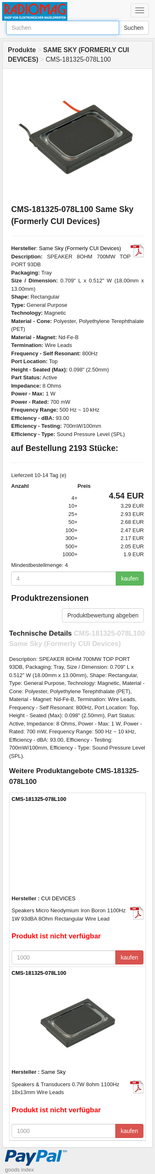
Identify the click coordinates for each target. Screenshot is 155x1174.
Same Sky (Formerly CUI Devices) (80, 248)
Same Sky (53, 1072)
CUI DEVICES (58, 898)
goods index (19, 1170)
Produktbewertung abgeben (102, 615)
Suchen (133, 27)
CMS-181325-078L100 (39, 799)
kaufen (129, 578)
